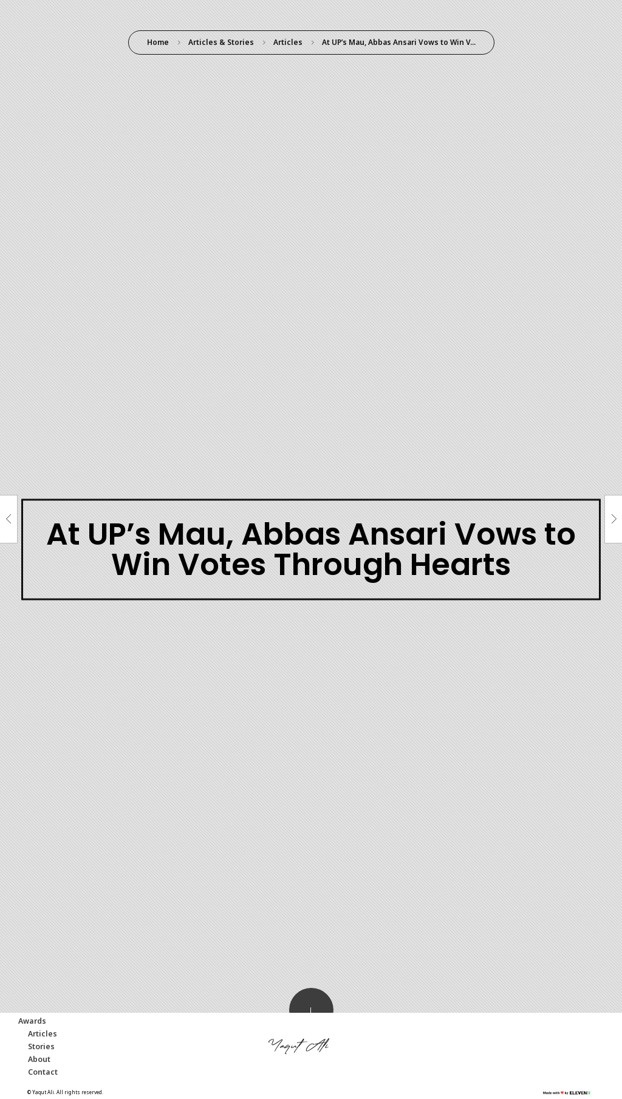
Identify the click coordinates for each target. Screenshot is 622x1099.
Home (158, 42)
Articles (287, 42)
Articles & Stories (221, 42)
